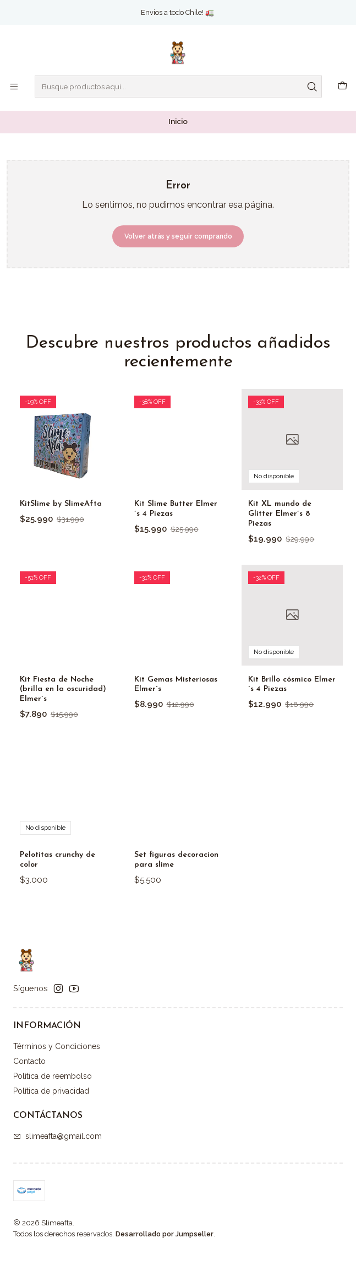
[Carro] (342, 87)
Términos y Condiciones (56, 1075)
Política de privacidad (51, 1119)
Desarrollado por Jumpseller (164, 1262)
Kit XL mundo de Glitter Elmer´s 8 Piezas (284, 566)
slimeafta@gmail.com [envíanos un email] (57, 1164)
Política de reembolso (52, 1104)
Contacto (29, 1089)
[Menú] (13, 87)
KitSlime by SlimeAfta (44, 532)
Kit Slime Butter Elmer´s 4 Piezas (168, 546)
